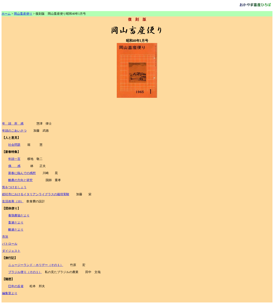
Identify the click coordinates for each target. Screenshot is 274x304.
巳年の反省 (15, 286)
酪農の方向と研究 (20, 180)
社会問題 (14, 144)
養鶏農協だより (19, 215)
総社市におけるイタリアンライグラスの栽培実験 (35, 194)
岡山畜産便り (23, 13)
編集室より (9, 293)
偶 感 (14, 166)
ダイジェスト (11, 250)
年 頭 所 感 (12, 123)
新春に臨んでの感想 (22, 173)
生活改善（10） (12, 201)
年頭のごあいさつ (14, 130)
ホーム (6, 13)
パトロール (9, 243)
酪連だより (15, 229)
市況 (5, 236)
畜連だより (15, 222)
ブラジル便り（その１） (25, 272)
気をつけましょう (14, 187)
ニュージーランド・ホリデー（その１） (35, 265)
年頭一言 (14, 159)
